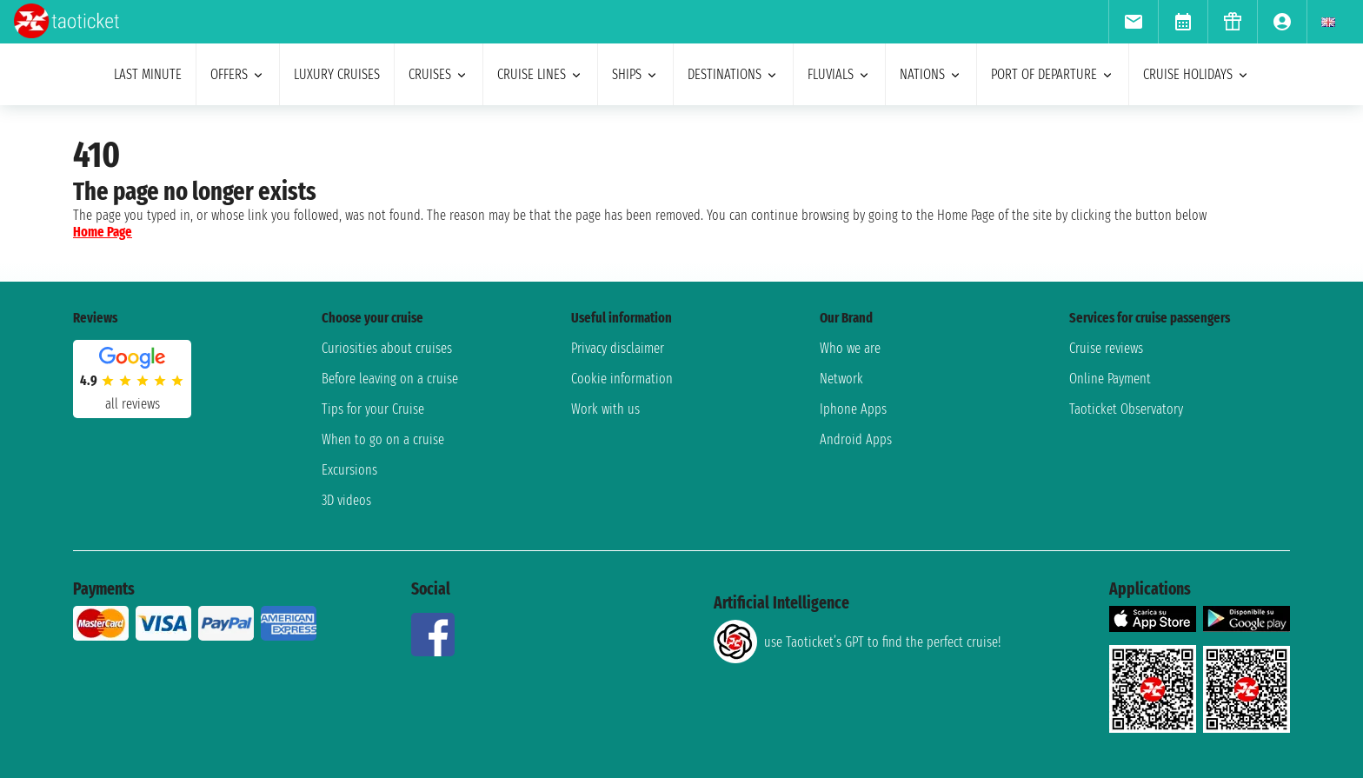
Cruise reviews (1106, 348)
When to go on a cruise (383, 439)
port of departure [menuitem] (1052, 74)
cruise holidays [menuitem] (1196, 74)
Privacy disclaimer (617, 348)
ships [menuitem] (635, 74)
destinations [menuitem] (733, 74)
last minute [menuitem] (148, 74)
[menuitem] (1133, 21)
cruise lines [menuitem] (540, 74)
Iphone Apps (853, 409)
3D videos (346, 500)
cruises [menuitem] (439, 74)
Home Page (102, 231)
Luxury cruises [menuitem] (337, 74)
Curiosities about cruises (387, 348)
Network (841, 378)
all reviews (132, 404)
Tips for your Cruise (373, 409)
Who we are (850, 348)
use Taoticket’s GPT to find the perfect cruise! (857, 641)
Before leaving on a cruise (390, 378)
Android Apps (856, 439)
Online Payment (1110, 378)
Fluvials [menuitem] (839, 74)
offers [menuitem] (237, 74)
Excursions (349, 470)
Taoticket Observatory (1126, 409)
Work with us (605, 409)
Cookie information (622, 378)
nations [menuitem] (931, 74)
